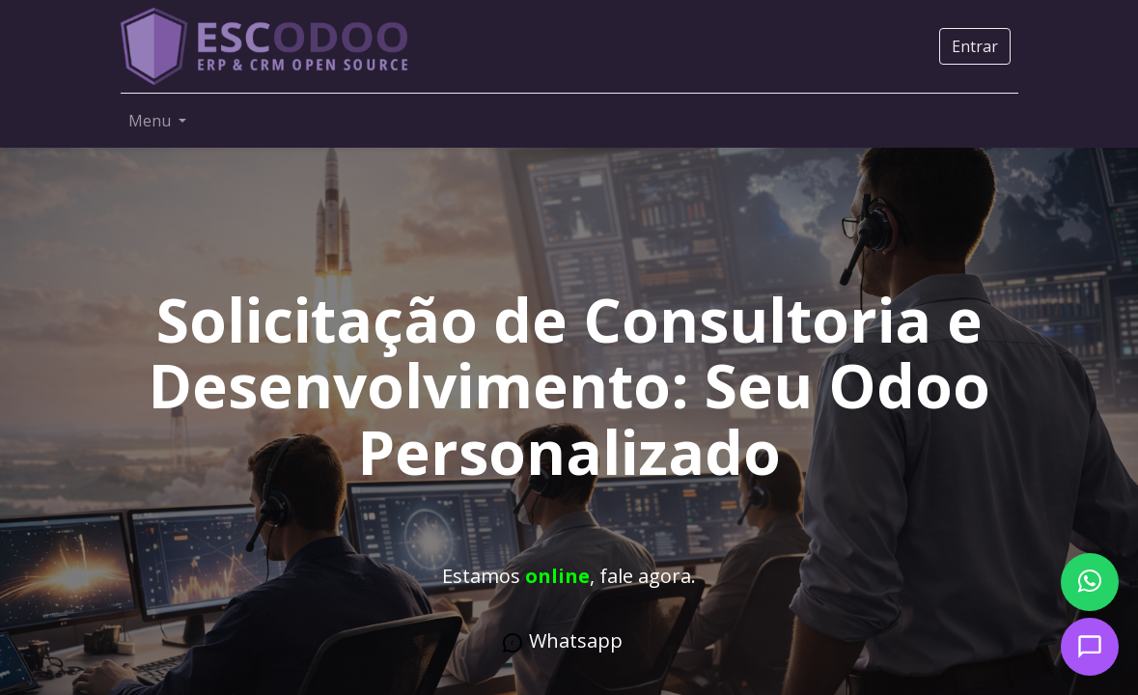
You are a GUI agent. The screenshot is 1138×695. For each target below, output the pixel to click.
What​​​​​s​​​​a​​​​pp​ (562, 640)
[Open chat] (1090, 647)
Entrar (975, 46)
